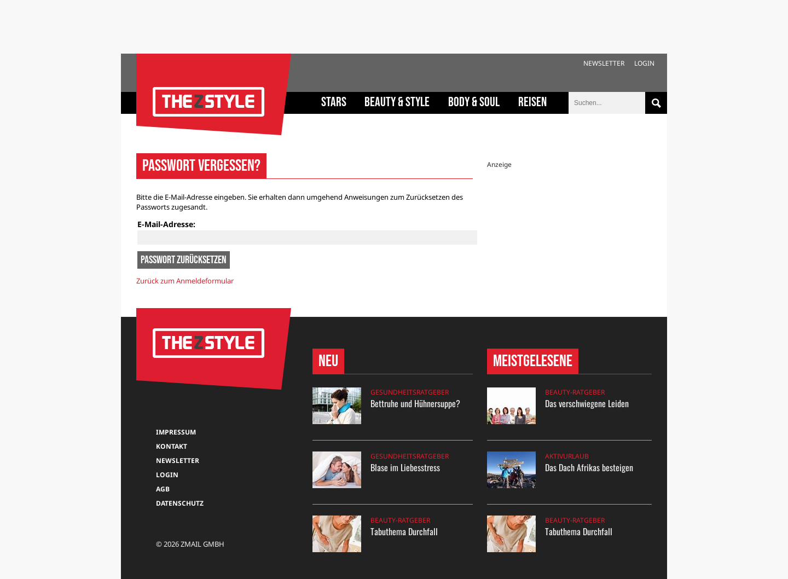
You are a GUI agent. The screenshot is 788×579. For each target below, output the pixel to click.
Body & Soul (474, 102)
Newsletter (603, 63)
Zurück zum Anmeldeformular (185, 281)
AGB (163, 489)
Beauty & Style (397, 102)
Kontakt (171, 446)
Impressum (176, 432)
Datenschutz (180, 503)
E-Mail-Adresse (165, 224)
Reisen (532, 102)
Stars (333, 102)
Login (644, 63)
